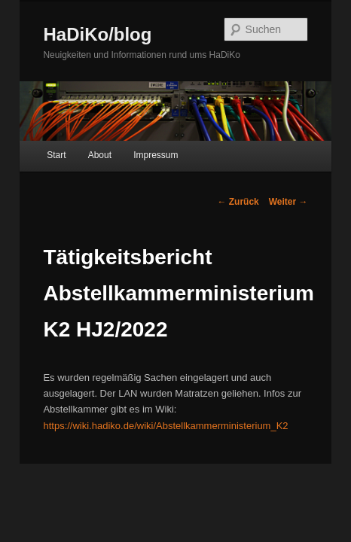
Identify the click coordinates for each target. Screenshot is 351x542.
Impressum (139, 162)
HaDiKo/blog (80, 34)
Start (39, 162)
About (83, 162)
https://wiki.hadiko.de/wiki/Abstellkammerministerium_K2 (199, 416)
